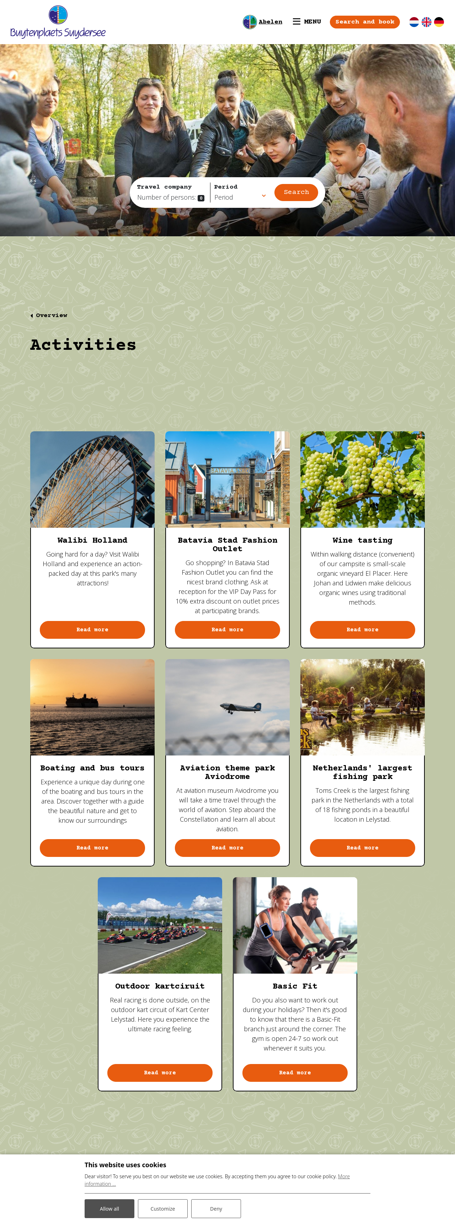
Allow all (109, 1208)
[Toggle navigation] (307, 22)
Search (296, 192)
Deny (216, 1208)
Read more (92, 630)
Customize (163, 1208)
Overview (51, 315)
